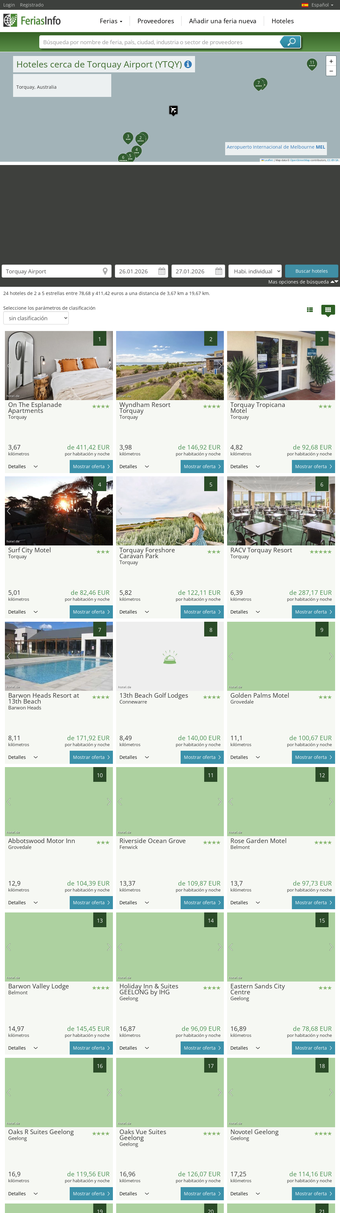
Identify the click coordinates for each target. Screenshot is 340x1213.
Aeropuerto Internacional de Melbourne (276, 147)
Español (322, 5)
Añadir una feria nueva (223, 21)
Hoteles (283, 21)
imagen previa (9, 366)
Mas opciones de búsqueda (298, 282)
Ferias (111, 21)
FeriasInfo (36, 20)
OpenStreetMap (300, 160)
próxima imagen (109, 366)
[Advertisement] (170, 211)
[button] (170, 107)
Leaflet (267, 160)
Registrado (32, 5)
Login (9, 5)
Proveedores (155, 21)
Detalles (23, 466)
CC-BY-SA (332, 160)
